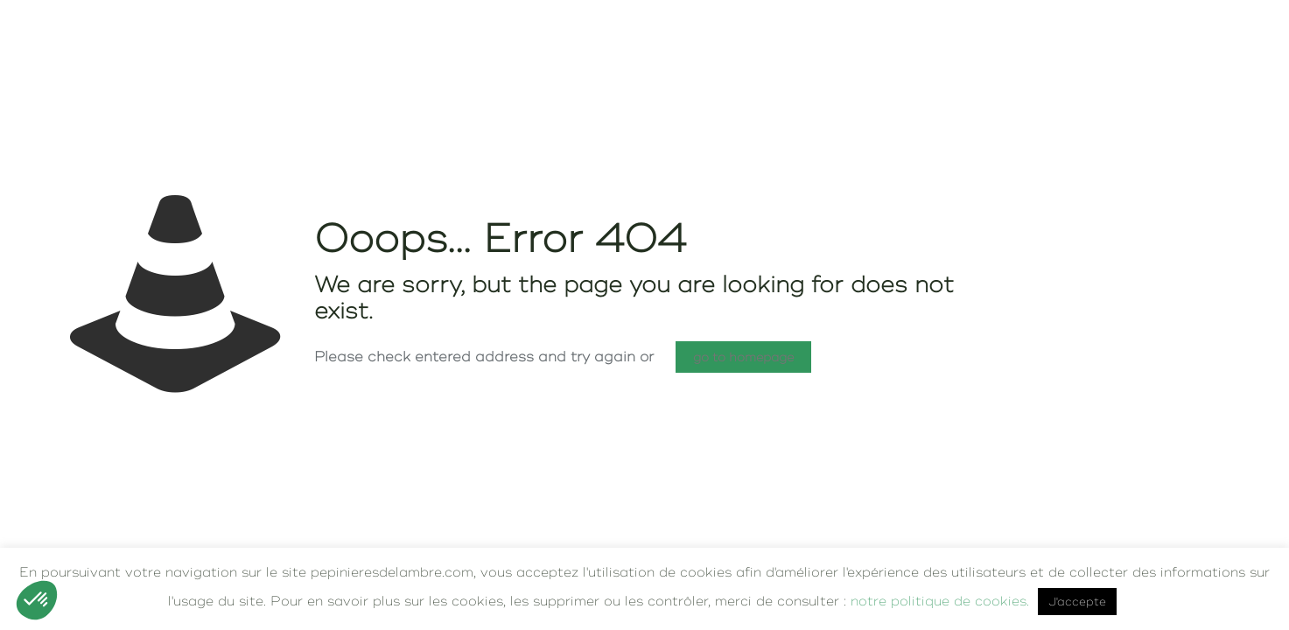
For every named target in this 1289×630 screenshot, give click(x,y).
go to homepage (743, 357)
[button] (37, 600)
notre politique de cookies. (940, 600)
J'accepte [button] (1077, 601)
